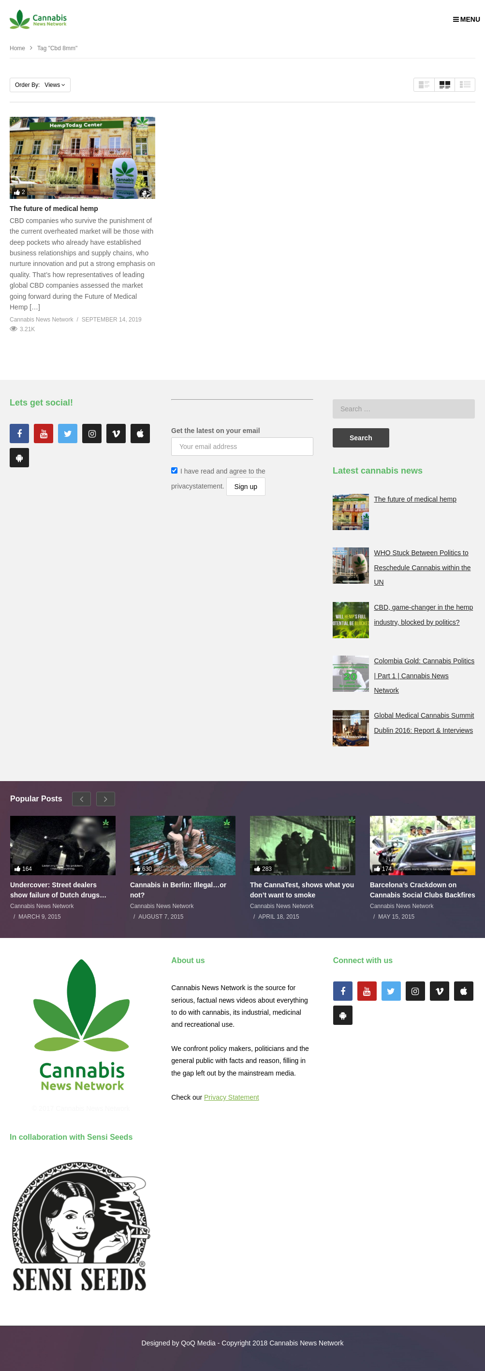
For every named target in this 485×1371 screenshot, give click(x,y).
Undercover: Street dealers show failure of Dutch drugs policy (55, 890)
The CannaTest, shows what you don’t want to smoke (302, 889)
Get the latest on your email (215, 430)
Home (17, 48)
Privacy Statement (231, 1097)
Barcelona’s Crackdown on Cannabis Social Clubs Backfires (422, 889)
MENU (466, 19)
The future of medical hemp (54, 208)
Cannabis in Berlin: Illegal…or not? (178, 889)
